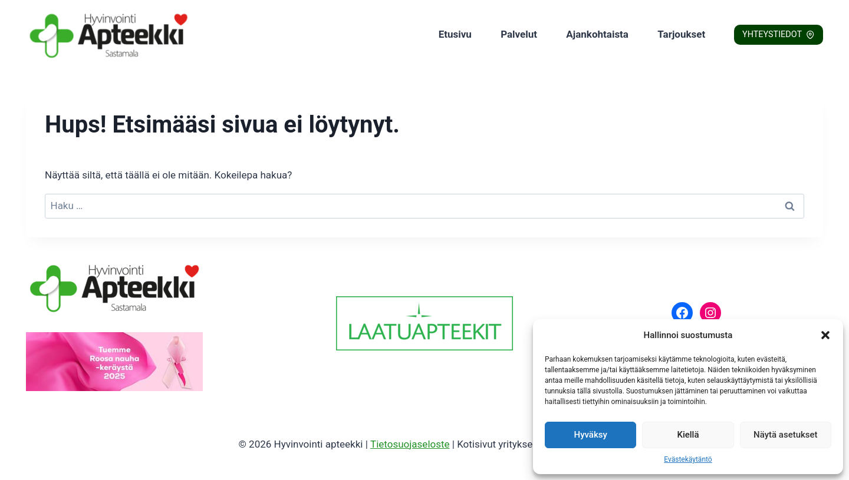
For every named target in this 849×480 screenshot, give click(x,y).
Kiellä (688, 434)
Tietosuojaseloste (410, 444)
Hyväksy (590, 434)
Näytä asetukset (785, 434)
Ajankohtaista (597, 34)
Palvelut (519, 34)
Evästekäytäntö (688, 459)
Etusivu (455, 34)
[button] (825, 335)
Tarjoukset (681, 34)
